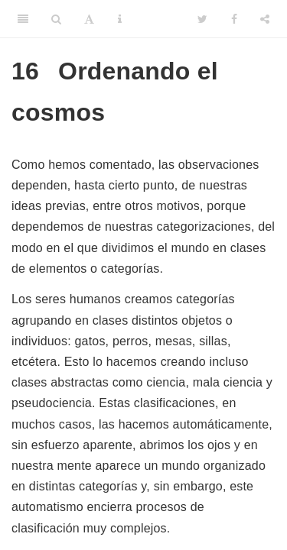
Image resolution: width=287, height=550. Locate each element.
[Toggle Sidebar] (23, 19)
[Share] (265, 19)
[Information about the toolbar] (119, 19)
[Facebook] (234, 19)
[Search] (56, 19)
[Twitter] (202, 19)
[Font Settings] (89, 19)
